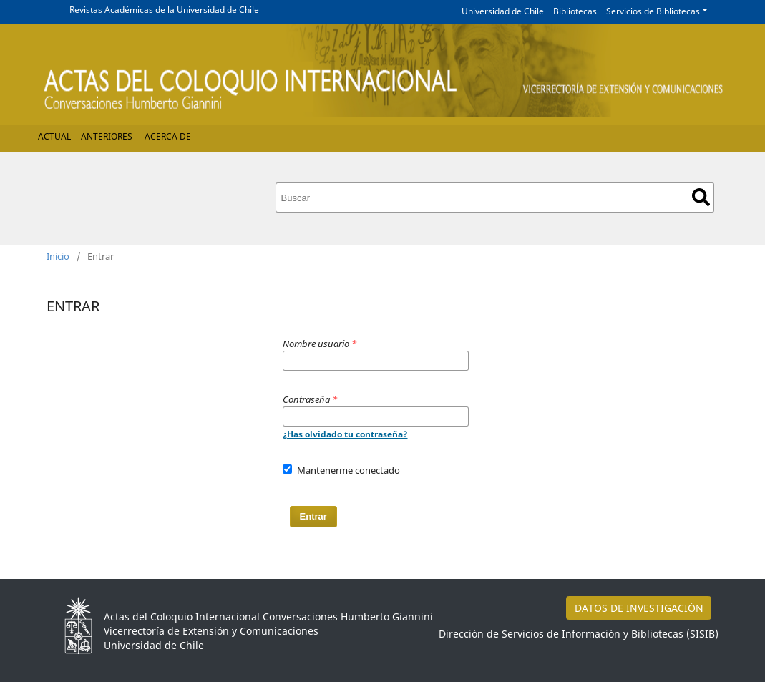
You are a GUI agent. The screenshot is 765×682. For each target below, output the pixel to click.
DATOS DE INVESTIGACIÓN (639, 608)
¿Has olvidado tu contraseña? (345, 434)
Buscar (701, 197)
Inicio (58, 256)
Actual (54, 136)
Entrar (313, 516)
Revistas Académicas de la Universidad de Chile (164, 10)
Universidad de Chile (503, 11)
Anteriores (106, 136)
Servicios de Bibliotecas (653, 11)
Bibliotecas (575, 11)
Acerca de (168, 136)
